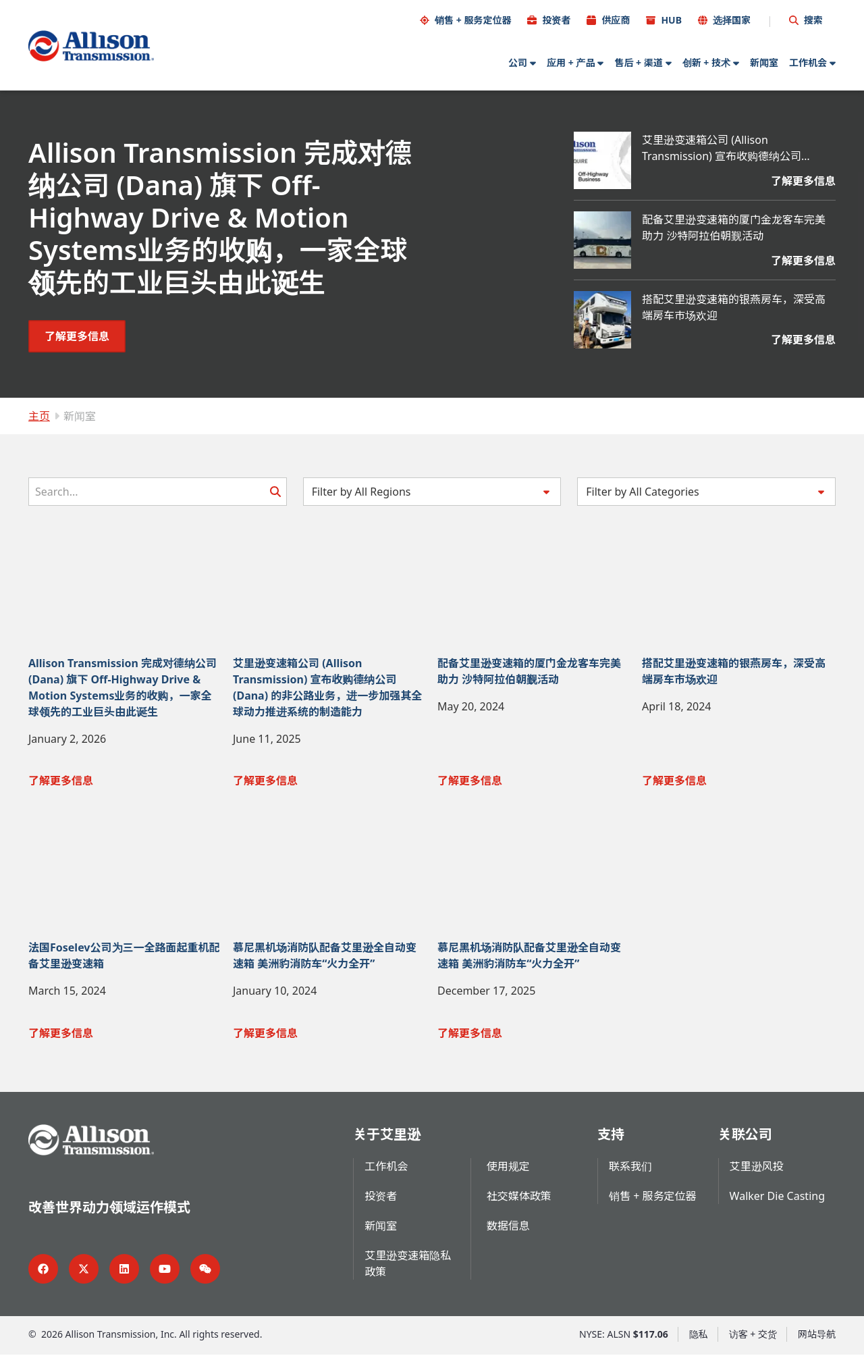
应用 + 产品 (571, 61)
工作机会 (808, 61)
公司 (517, 61)
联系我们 (630, 1171)
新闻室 (764, 61)
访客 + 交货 (753, 1339)
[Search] (157, 491)
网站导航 (817, 1339)
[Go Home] (91, 45)
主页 (39, 415)
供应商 (615, 19)
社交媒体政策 (519, 1201)
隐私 (698, 1339)
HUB (671, 19)
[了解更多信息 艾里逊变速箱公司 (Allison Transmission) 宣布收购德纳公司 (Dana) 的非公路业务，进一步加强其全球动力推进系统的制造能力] (739, 185)
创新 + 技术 (706, 61)
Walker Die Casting (777, 1201)
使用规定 (508, 1171)
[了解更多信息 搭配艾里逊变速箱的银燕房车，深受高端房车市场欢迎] (739, 340)
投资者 (556, 19)
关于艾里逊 (387, 1139)
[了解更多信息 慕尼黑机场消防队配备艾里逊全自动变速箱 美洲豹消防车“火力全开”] (330, 1038)
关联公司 (745, 1139)
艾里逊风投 (757, 1171)
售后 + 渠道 (638, 61)
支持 (610, 1139)
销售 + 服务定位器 (473, 19)
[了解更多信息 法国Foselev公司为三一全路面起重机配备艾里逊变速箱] (125, 1038)
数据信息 (508, 1231)
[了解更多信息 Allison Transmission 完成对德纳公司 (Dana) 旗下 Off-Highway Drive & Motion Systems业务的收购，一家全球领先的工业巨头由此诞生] (77, 335)
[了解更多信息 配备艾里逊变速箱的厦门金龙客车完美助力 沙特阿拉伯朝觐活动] (739, 265)
